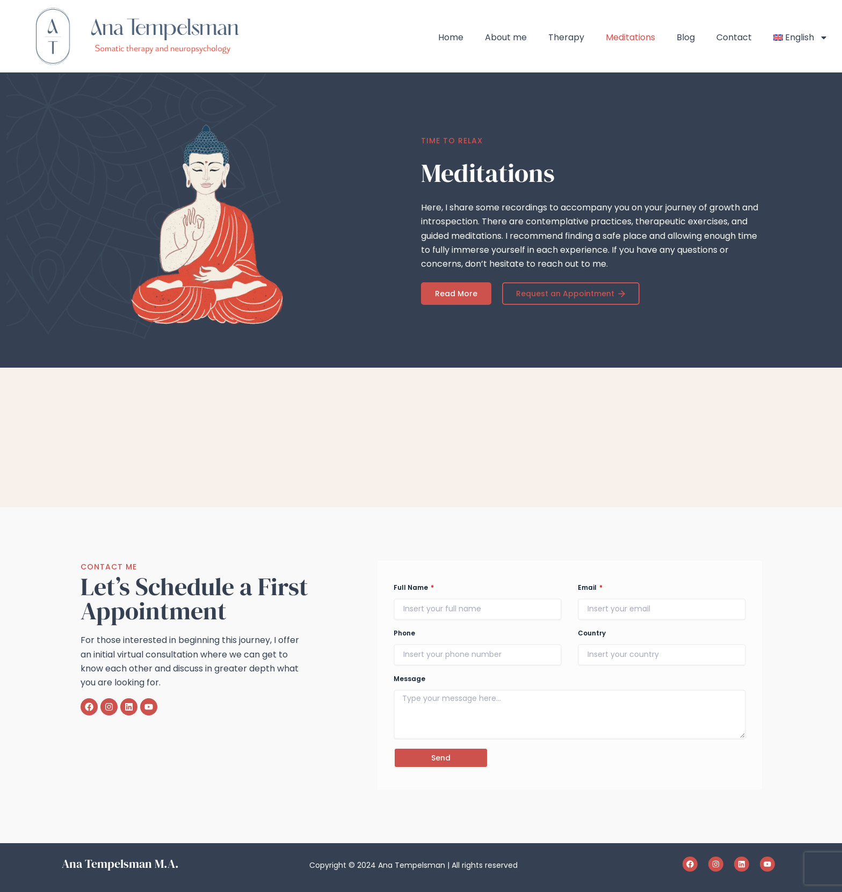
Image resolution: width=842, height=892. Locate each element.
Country (592, 633)
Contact (734, 37)
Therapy (566, 37)
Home (450, 37)
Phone (404, 633)
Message (409, 678)
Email (588, 587)
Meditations (630, 37)
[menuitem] (801, 37)
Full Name (412, 587)
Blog (686, 37)
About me (506, 37)
